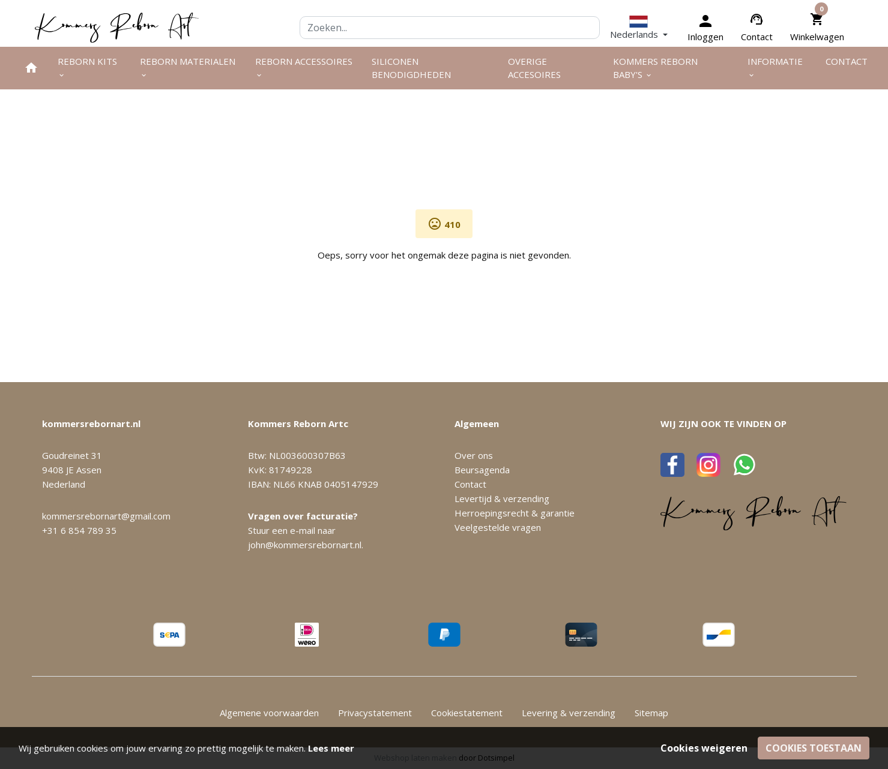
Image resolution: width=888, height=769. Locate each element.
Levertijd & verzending (502, 498)
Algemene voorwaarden (269, 713)
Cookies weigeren (704, 748)
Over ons (474, 455)
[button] (638, 28)
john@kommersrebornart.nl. (305, 545)
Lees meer (331, 748)
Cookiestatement (467, 713)
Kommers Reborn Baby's (655, 68)
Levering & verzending (568, 713)
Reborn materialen (187, 67)
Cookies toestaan (814, 748)
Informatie (775, 67)
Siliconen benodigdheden (411, 68)
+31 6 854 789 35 (79, 530)
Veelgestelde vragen (498, 527)
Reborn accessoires (303, 67)
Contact (757, 37)
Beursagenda (482, 470)
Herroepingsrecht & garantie (515, 513)
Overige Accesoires (534, 68)
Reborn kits (87, 67)
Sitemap (651, 713)
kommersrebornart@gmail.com (106, 516)
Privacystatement (375, 713)
